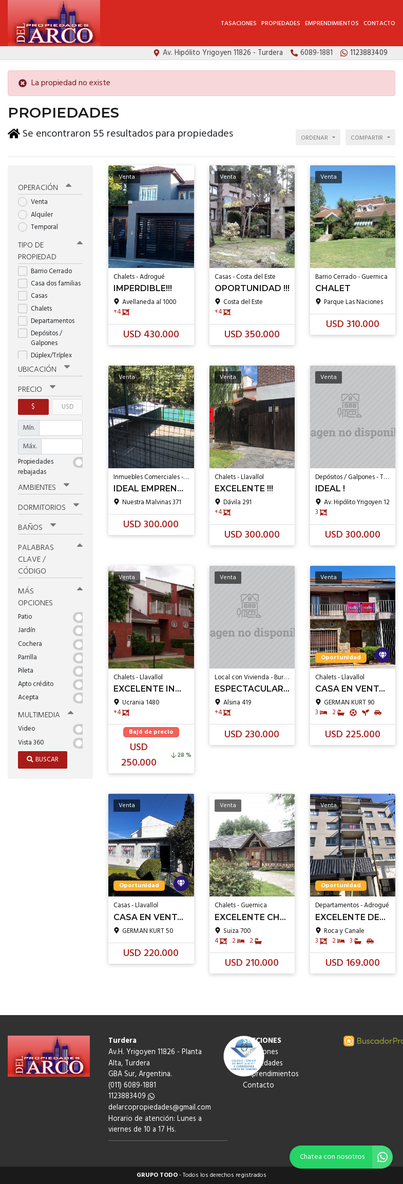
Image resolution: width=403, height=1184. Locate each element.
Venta (36, 200)
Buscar (43, 757)
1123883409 (131, 1096)
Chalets (38, 307)
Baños (37, 526)
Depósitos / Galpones (41, 336)
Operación (44, 186)
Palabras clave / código (50, 558)
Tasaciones (239, 23)
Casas (36, 294)
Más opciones (50, 595)
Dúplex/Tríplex (48, 354)
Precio (36, 387)
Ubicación (44, 367)
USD (67, 404)
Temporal (41, 225)
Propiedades (280, 23)
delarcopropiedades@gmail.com (159, 1108)
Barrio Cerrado (48, 269)
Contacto (379, 23)
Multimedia (45, 713)
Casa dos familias (50, 282)
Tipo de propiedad (50, 249)
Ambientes (43, 486)
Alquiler (39, 213)
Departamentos (49, 319)
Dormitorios (48, 506)
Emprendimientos (332, 23)
